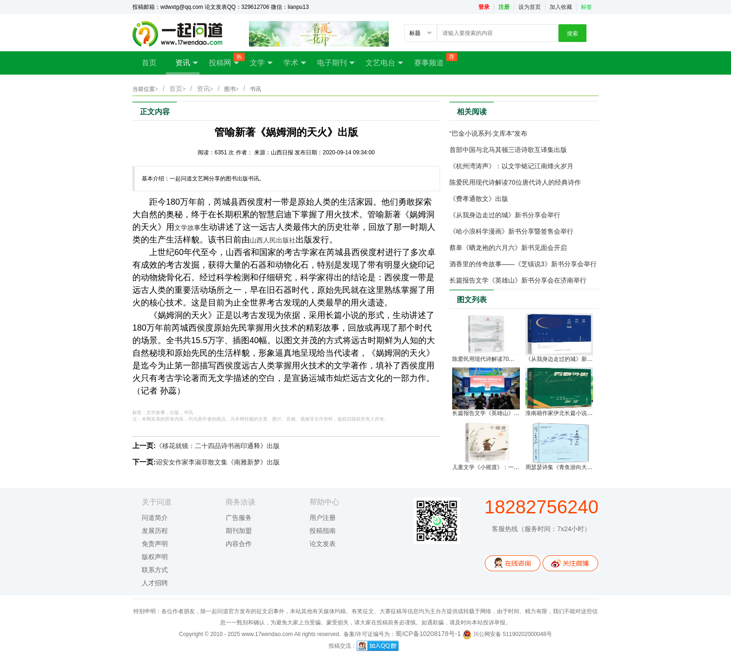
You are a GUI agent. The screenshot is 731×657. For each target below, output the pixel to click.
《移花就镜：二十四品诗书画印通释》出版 (218, 446)
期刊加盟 (239, 530)
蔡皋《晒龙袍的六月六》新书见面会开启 (508, 247)
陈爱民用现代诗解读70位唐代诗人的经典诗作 (515, 182)
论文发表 (323, 543)
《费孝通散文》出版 (478, 198)
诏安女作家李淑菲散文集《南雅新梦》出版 (218, 462)
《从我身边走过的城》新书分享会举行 (504, 215)
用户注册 (323, 517)
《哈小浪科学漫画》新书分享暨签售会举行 (511, 231)
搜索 (572, 33)
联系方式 (155, 570)
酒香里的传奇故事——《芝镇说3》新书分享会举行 (523, 264)
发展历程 (155, 530)
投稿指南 (323, 530)
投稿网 (225, 60)
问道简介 (155, 517)
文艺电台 (384, 63)
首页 (149, 63)
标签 (586, 7)
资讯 (186, 63)
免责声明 (155, 543)
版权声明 (155, 556)
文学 (261, 63)
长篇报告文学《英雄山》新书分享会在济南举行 (517, 280)
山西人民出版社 (273, 240)
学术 (294, 63)
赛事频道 (433, 60)
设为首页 (529, 7)
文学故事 (187, 227)
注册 (504, 7)
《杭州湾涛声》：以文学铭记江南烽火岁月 (511, 166)
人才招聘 (155, 583)
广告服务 (239, 517)
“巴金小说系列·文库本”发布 (488, 133)
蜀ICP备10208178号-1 (428, 633)
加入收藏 (561, 7)
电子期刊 (336, 63)
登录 (484, 7)
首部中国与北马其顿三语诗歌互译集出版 (508, 149)
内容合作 (239, 543)
